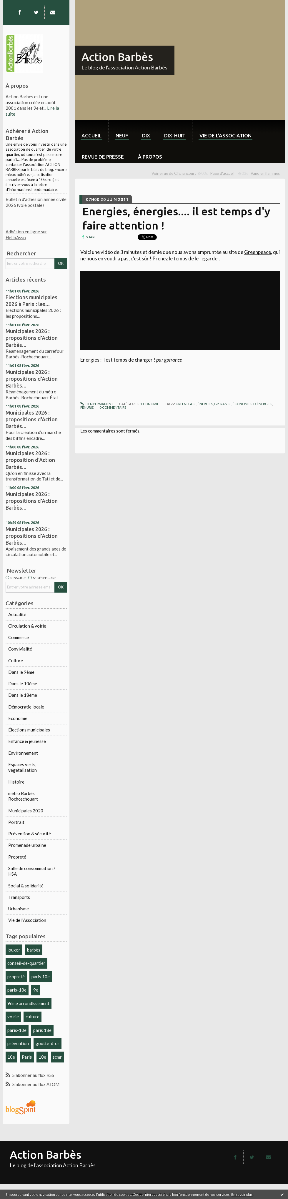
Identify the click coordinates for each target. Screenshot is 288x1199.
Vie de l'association (225, 135)
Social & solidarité (26, 885)
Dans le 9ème (21, 672)
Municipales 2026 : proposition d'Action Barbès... (30, 460)
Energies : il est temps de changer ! (117, 360)
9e (35, 989)
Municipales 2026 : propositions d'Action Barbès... (32, 337)
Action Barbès (117, 57)
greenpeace (186, 404)
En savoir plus (242, 1194)
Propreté (17, 856)
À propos (150, 156)
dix (146, 135)
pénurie (87, 407)
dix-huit (174, 135)
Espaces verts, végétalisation (22, 767)
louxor (13, 949)
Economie (17, 718)
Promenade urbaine (27, 845)
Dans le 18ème (22, 695)
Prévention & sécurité (29, 833)
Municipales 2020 (25, 810)
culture (32, 1016)
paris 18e (42, 1030)
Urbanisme (18, 908)
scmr (57, 1057)
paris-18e (16, 989)
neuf (122, 135)
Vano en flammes (265, 173)
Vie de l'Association (27, 920)
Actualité (17, 614)
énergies (205, 404)
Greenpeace (257, 252)
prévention (18, 1043)
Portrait (16, 822)
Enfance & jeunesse (27, 741)
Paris (27, 1057)
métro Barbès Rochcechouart (23, 796)
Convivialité (20, 648)
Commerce (18, 637)
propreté (16, 976)
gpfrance (173, 360)
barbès (33, 949)
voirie (13, 1016)
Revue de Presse (103, 156)
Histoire (16, 781)
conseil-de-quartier (26, 963)
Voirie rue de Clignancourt (174, 173)
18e (42, 1057)
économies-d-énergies (252, 404)
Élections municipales (29, 729)
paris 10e (40, 976)
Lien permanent (96, 404)
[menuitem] (92, 131)
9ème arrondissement (28, 1003)
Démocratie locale (26, 706)
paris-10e (16, 1030)
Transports (19, 897)
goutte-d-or (47, 1043)
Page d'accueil (222, 173)
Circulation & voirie (27, 625)
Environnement (23, 753)
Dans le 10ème (22, 683)
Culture (15, 660)
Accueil (91, 135)
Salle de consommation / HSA (31, 871)
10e (11, 1057)
